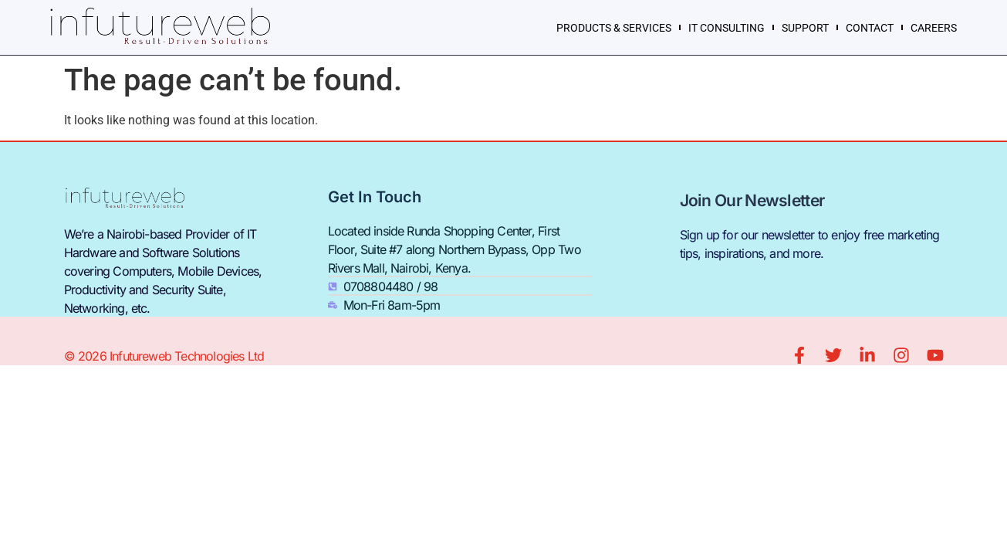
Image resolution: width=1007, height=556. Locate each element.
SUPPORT (805, 28)
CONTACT (870, 28)
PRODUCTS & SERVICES (613, 28)
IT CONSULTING (726, 28)
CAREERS (934, 28)
